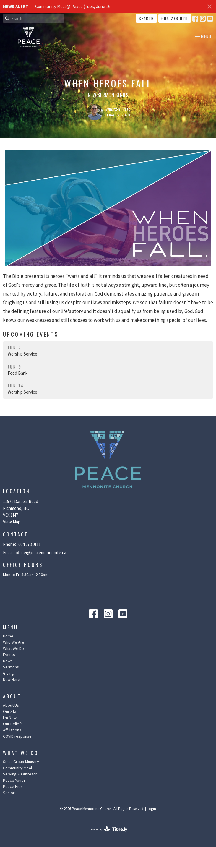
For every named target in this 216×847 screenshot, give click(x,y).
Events (9, 654)
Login (151, 808)
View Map (11, 522)
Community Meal (17, 767)
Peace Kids (13, 786)
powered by (108, 829)
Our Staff (11, 711)
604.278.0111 (174, 18)
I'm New (10, 717)
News (8, 660)
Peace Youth (14, 780)
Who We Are (13, 642)
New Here (11, 679)
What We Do (13, 648)
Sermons (11, 667)
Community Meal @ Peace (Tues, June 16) (73, 6)
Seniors (10, 792)
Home (8, 636)
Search (146, 18)
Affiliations (12, 730)
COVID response (17, 736)
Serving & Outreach (20, 774)
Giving (8, 673)
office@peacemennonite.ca (41, 552)
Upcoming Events (31, 334)
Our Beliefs (13, 723)
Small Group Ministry (21, 761)
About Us (11, 705)
